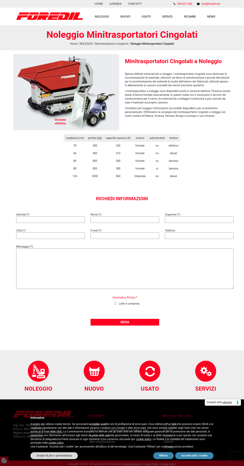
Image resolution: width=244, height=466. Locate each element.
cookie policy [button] (143, 439)
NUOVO (125, 16)
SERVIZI (167, 16)
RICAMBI (190, 16)
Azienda (116, 4)
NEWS (211, 16)
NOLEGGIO (102, 16)
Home (99, 4)
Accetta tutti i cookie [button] (194, 455)
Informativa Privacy (123, 297)
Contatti (135, 4)
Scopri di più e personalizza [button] (54, 455)
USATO (146, 16)
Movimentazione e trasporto (111, 43)
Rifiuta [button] (163, 455)
